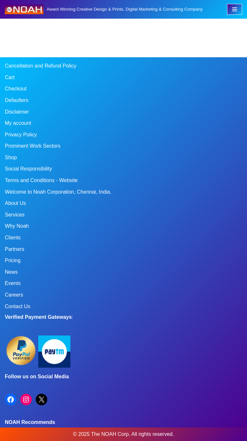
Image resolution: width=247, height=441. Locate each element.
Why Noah (17, 226)
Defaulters (16, 100)
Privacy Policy (21, 134)
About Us (15, 203)
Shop (11, 157)
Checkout (16, 88)
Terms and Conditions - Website (41, 180)
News (11, 272)
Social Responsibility (28, 168)
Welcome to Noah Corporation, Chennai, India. (58, 192)
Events (13, 283)
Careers (14, 295)
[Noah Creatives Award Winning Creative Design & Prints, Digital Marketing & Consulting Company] (104, 9)
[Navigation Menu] (234, 9)
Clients (13, 237)
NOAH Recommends (30, 422)
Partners (14, 249)
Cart (9, 77)
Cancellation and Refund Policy (40, 66)
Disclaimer (17, 112)
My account (18, 123)
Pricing (13, 260)
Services (14, 214)
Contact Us (17, 306)
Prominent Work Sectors (32, 146)
